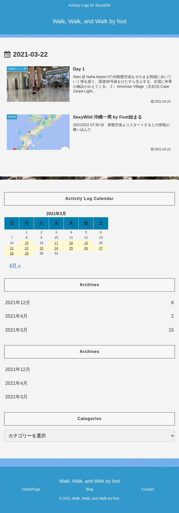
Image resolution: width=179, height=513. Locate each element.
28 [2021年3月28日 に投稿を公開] (12, 253)
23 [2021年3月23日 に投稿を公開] (41, 248)
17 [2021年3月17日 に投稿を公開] (56, 243)
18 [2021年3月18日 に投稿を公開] (71, 243)
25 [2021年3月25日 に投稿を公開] (71, 248)
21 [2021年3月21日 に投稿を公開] (12, 248)
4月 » (15, 265)
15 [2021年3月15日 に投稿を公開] (26, 243)
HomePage (31, 489)
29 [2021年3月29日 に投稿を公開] (26, 253)
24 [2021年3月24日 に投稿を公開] (56, 248)
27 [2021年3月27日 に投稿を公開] (101, 248)
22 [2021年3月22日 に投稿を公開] (26, 248)
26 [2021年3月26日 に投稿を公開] (86, 248)
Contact (147, 489)
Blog (89, 489)
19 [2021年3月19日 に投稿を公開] (86, 243)
